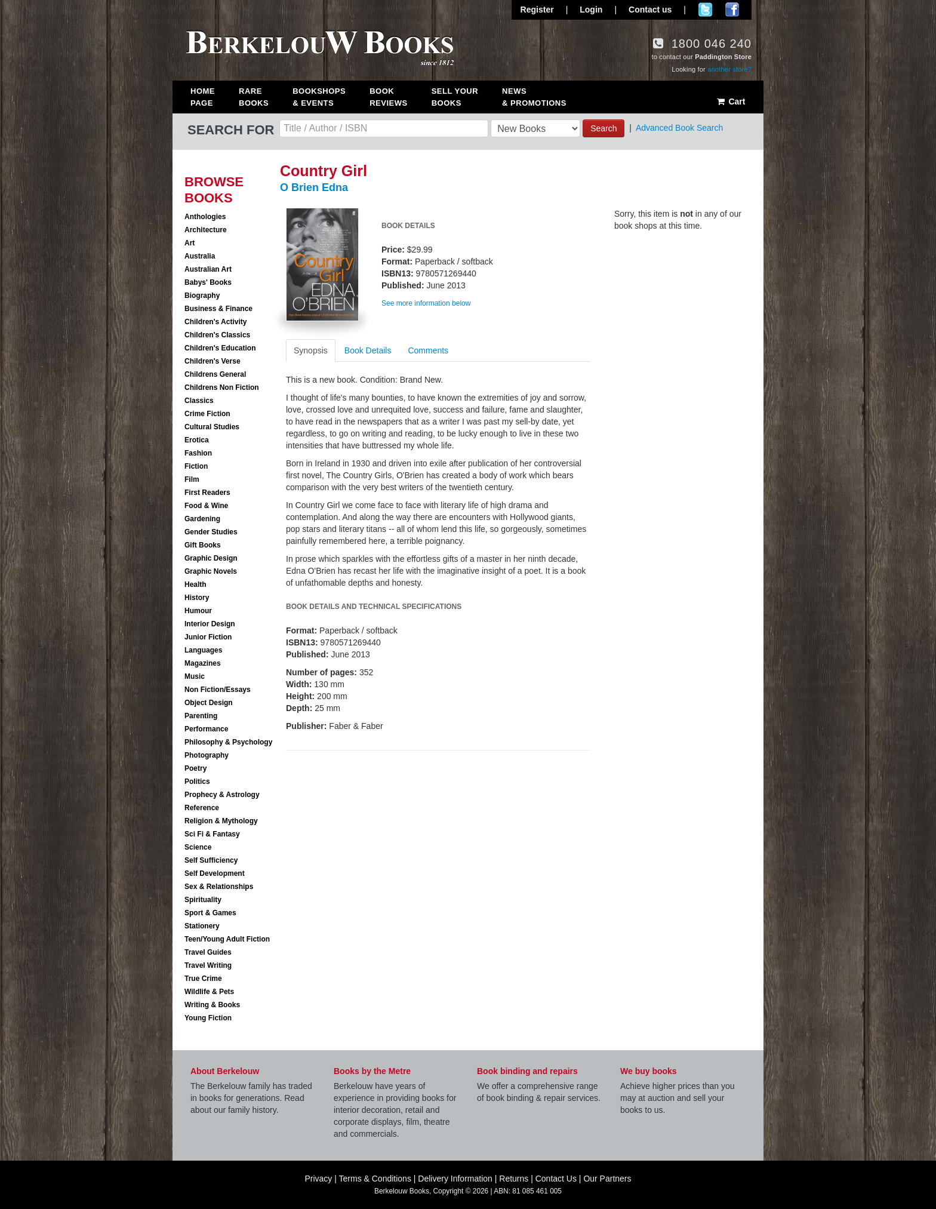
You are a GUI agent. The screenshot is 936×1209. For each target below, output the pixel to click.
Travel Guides (208, 952)
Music (194, 676)
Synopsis (311, 350)
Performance (206, 729)
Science (197, 847)
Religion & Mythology (221, 821)
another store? (729, 69)
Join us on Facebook (732, 9)
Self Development (214, 873)
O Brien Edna (314, 187)
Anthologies (205, 217)
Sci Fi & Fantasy (212, 834)
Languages (203, 650)
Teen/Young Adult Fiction (227, 939)
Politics (197, 781)
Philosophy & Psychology (228, 742)
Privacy (318, 1178)
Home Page (202, 97)
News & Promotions (534, 97)
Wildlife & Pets (209, 991)
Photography (206, 755)
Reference (201, 808)
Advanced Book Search (679, 128)
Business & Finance (218, 308)
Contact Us (556, 1178)
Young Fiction (208, 1018)
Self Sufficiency (211, 860)
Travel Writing (208, 965)
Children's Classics (217, 335)
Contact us (650, 9)
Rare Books (254, 97)
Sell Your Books (455, 97)
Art (189, 243)
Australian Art (208, 269)
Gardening (202, 519)
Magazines (202, 663)
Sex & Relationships (218, 886)
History (196, 597)
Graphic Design (211, 558)
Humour (198, 611)
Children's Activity (215, 322)
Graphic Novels (210, 571)
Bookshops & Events (319, 97)
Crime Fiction (207, 414)
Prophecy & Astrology (222, 794)
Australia (199, 256)
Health (195, 584)
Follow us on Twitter (705, 9)
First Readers (207, 492)
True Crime (203, 978)
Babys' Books (208, 282)
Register (537, 9)
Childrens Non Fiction (221, 387)
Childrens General (215, 374)
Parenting (200, 716)
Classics (199, 400)
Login (591, 9)
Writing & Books (212, 1005)
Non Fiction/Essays (217, 689)
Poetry (195, 768)
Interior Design (209, 624)
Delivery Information (455, 1178)
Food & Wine (206, 506)
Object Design (208, 703)
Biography (202, 295)
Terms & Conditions (375, 1178)
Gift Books (202, 545)
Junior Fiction (208, 637)
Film (191, 479)
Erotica (196, 440)
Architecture (205, 230)
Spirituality (202, 900)
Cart (730, 101)
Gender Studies (211, 532)
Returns (513, 1178)
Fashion (198, 453)
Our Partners (607, 1178)
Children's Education (220, 348)
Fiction (196, 466)
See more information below (425, 303)
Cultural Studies (211, 427)
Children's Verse (212, 361)
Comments (428, 350)
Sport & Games (210, 913)
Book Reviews (388, 97)
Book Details (368, 350)
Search (603, 128)
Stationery (202, 926)
